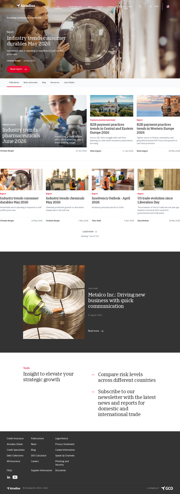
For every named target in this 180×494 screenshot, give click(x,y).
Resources (55, 83)
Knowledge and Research (75, 8)
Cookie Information (65, 450)
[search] (140, 6)
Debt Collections (15, 456)
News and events (31, 83)
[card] (43, 124)
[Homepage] (26, 6)
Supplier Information (41, 470)
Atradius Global (15, 444)
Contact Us (100, 8)
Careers (111, 7)
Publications (14, 83)
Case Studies (69, 83)
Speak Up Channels (65, 456)
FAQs (9, 470)
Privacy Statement (65, 444)
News (33, 444)
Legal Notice (61, 439)
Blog (90, 7)
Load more (90, 231)
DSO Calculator (38, 456)
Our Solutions (58, 8)
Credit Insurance (15, 439)
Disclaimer (60, 470)
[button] (12, 6)
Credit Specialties (16, 450)
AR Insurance (13, 461)
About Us (46, 8)
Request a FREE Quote (125, 8)
